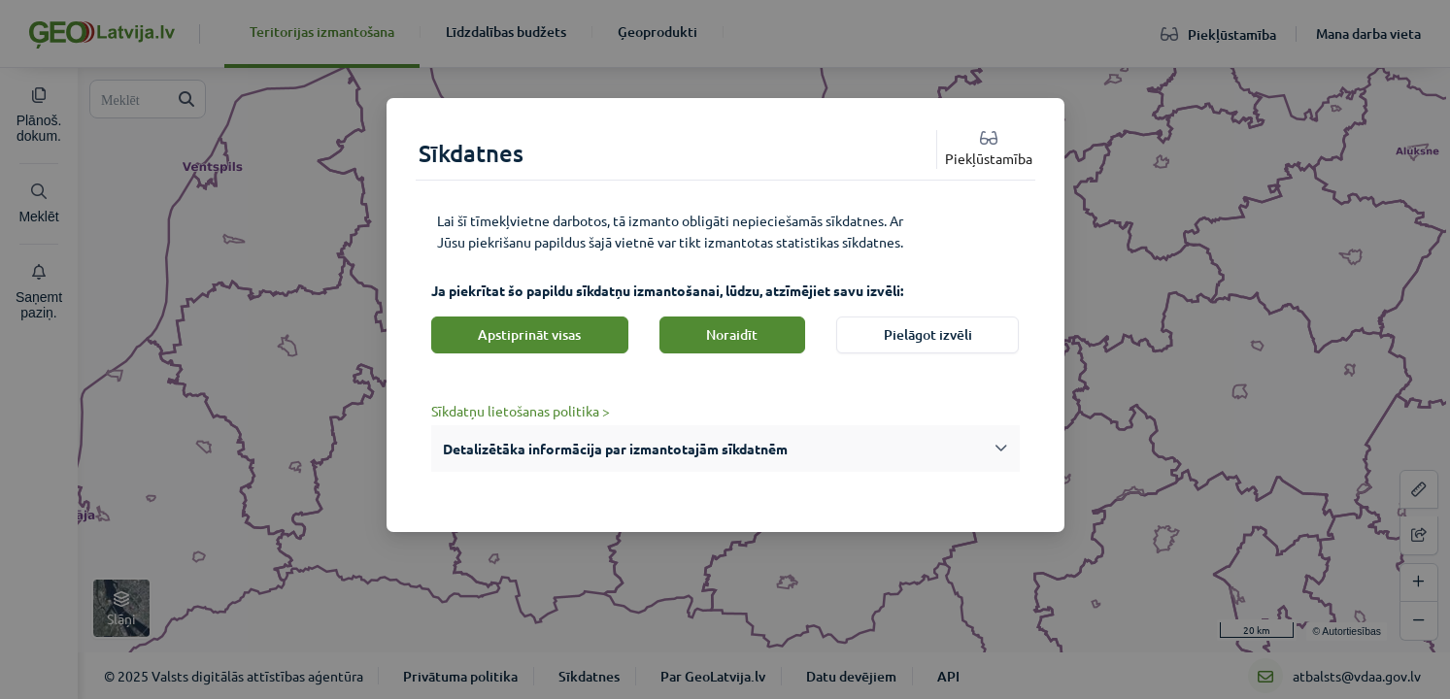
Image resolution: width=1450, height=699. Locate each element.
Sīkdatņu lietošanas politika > (520, 410)
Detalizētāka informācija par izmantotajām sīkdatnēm (615, 448)
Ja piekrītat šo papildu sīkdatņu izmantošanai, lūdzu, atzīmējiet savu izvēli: (667, 290)
